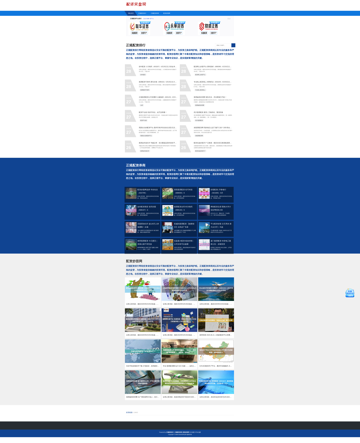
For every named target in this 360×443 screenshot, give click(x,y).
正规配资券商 (155, 13)
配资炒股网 (166, 13)
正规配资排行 (142, 13)
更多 (229, 19)
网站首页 (131, 13)
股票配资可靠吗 (146, 108)
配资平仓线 (145, 143)
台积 (143, 126)
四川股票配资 (200, 143)
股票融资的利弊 (201, 126)
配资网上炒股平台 (202, 90)
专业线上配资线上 (202, 108)
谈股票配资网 (200, 161)
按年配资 (144, 90)
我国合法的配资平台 (147, 161)
